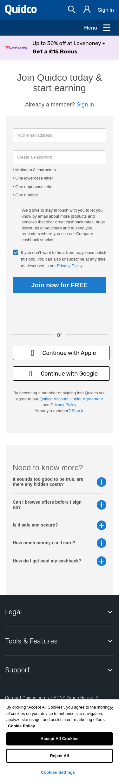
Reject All (59, 755)
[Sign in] (87, 10)
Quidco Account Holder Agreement (71, 399)
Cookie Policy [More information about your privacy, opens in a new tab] (21, 726)
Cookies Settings (58, 772)
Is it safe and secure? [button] (59, 525)
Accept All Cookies (60, 738)
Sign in (106, 10)
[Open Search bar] (71, 10)
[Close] (111, 708)
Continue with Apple (61, 353)
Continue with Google (61, 373)
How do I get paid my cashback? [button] (59, 561)
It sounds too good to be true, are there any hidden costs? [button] (59, 481)
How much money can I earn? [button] (59, 543)
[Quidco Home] (21, 13)
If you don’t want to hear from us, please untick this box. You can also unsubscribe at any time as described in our (63, 259)
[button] (59, 47)
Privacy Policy (70, 265)
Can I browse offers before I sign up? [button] (59, 504)
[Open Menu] (98, 28)
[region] (59, 740)
